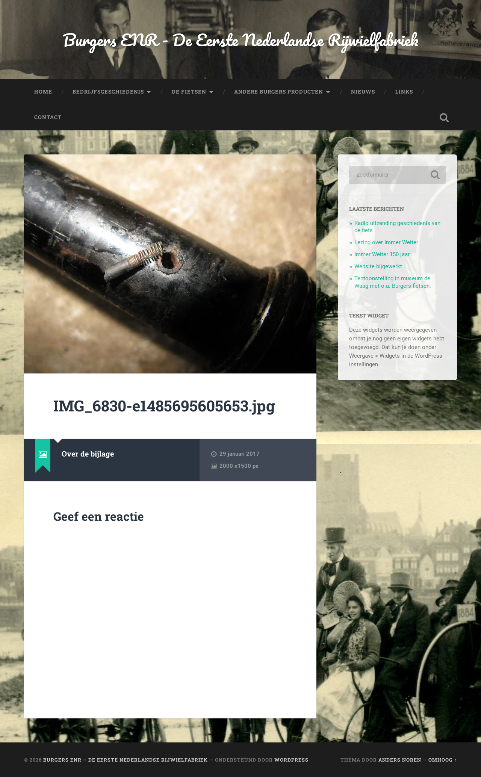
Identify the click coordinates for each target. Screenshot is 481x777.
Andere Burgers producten (278, 91)
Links (404, 91)
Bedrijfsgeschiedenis (108, 91)
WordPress (291, 760)
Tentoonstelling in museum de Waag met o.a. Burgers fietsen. (392, 282)
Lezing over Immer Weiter (386, 242)
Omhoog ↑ (442, 760)
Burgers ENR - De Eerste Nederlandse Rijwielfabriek (240, 39)
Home (43, 91)
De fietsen (189, 91)
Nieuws (363, 91)
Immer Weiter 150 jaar (382, 254)
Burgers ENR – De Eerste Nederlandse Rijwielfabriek (125, 760)
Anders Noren (399, 760)
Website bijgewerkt (378, 266)
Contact (48, 117)
